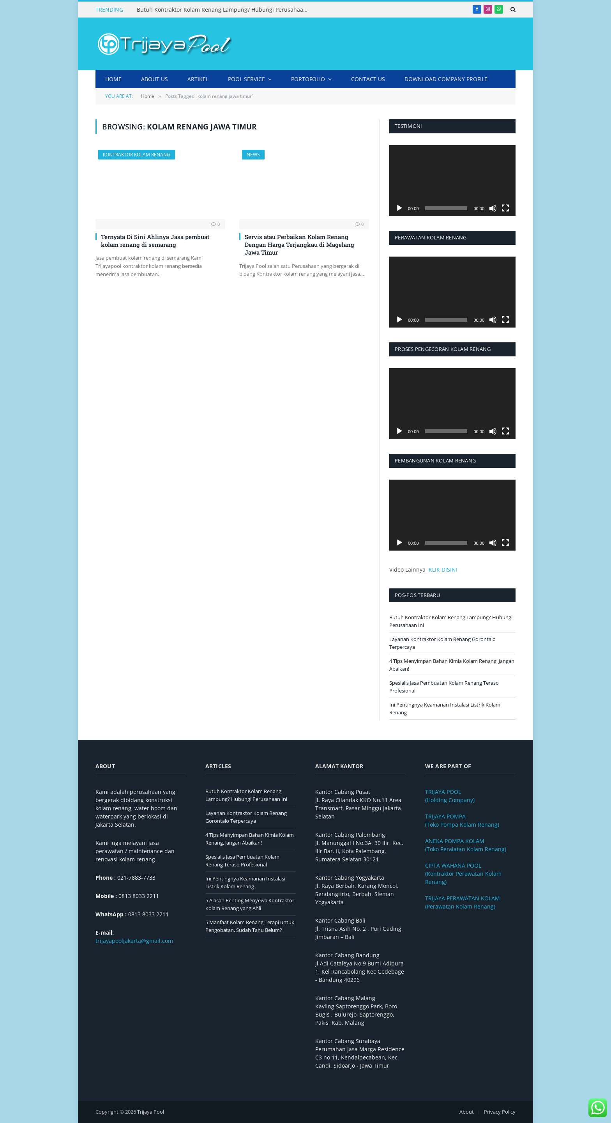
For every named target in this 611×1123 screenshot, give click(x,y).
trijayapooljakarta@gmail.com (134, 940)
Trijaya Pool (150, 1111)
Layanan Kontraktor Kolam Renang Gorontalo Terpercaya (246, 816)
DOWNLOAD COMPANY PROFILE (445, 79)
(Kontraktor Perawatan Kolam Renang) (463, 874)
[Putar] (399, 208)
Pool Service (246, 79)
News (253, 154)
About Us (154, 79)
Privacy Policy (500, 1111)
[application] (452, 180)
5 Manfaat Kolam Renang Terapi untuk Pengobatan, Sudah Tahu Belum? (249, 926)
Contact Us (368, 79)
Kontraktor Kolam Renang (136, 154)
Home (113, 79)
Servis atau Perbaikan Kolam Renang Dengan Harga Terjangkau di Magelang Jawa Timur (299, 245)
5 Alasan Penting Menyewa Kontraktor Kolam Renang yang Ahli (249, 904)
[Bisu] (493, 208)
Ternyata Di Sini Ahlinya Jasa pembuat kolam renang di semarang (155, 240)
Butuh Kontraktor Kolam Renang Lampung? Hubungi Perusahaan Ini (224, 9)
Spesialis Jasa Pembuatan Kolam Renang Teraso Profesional (242, 860)
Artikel (197, 79)
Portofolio (308, 79)
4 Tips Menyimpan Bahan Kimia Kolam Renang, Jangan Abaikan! (249, 838)
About (466, 1111)
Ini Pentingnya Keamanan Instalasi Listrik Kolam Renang (245, 882)
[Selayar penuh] (505, 208)
